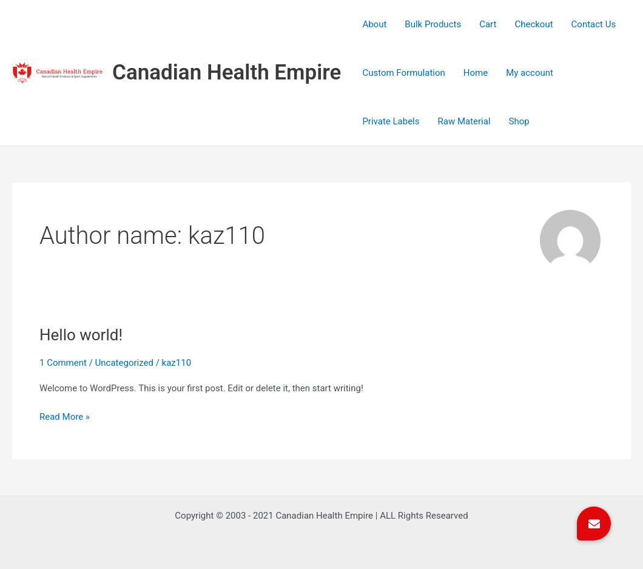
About (374, 24)
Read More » (64, 415)
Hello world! (81, 335)
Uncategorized (124, 362)
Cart (487, 24)
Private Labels (390, 121)
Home (475, 72)
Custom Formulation (403, 72)
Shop (519, 121)
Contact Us (593, 24)
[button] (594, 523)
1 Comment (63, 362)
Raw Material (464, 121)
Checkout (533, 24)
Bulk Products (433, 24)
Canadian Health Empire (226, 72)
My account (529, 72)
